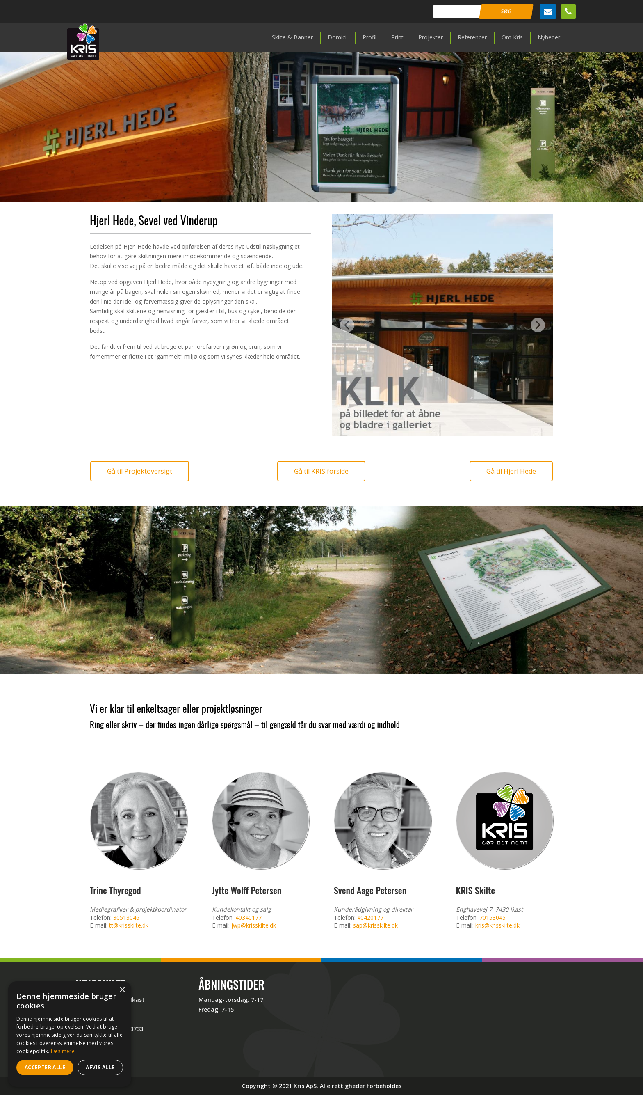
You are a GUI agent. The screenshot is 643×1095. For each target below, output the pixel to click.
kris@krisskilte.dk (497, 925)
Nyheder (549, 37)
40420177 (370, 917)
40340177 (248, 917)
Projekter (430, 37)
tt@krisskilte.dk (128, 925)
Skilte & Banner (292, 37)
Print (397, 37)
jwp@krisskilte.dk (253, 925)
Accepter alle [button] (45, 1067)
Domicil (338, 37)
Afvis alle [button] (100, 1067)
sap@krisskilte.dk (375, 925)
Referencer (472, 37)
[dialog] (69, 1034)
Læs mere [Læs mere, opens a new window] (63, 1051)
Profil (369, 37)
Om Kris (512, 37)
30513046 (126, 917)
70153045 (492, 917)
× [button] (122, 990)
